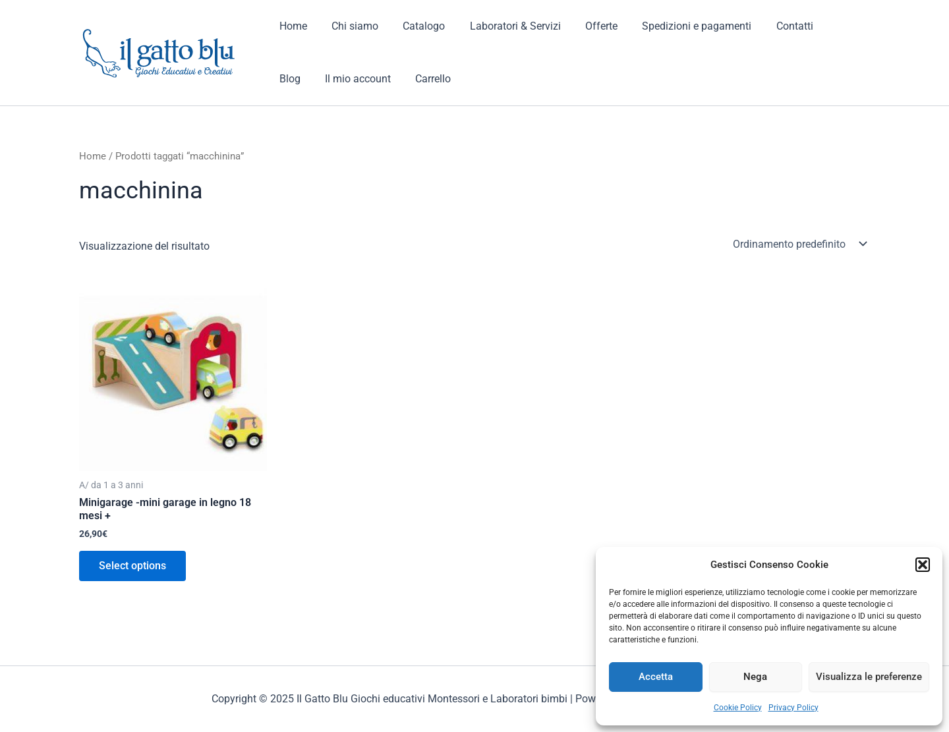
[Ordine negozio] (799, 244)
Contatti (771, 26)
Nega (755, 677)
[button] (922, 564)
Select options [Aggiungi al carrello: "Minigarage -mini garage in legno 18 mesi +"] (132, 565)
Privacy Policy (793, 707)
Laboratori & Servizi (502, 26)
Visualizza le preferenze (869, 677)
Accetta (656, 677)
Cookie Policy (738, 707)
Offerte (585, 26)
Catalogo (415, 26)
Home (291, 26)
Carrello (382, 78)
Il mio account (310, 78)
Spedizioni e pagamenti (677, 26)
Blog (821, 26)
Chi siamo (349, 26)
